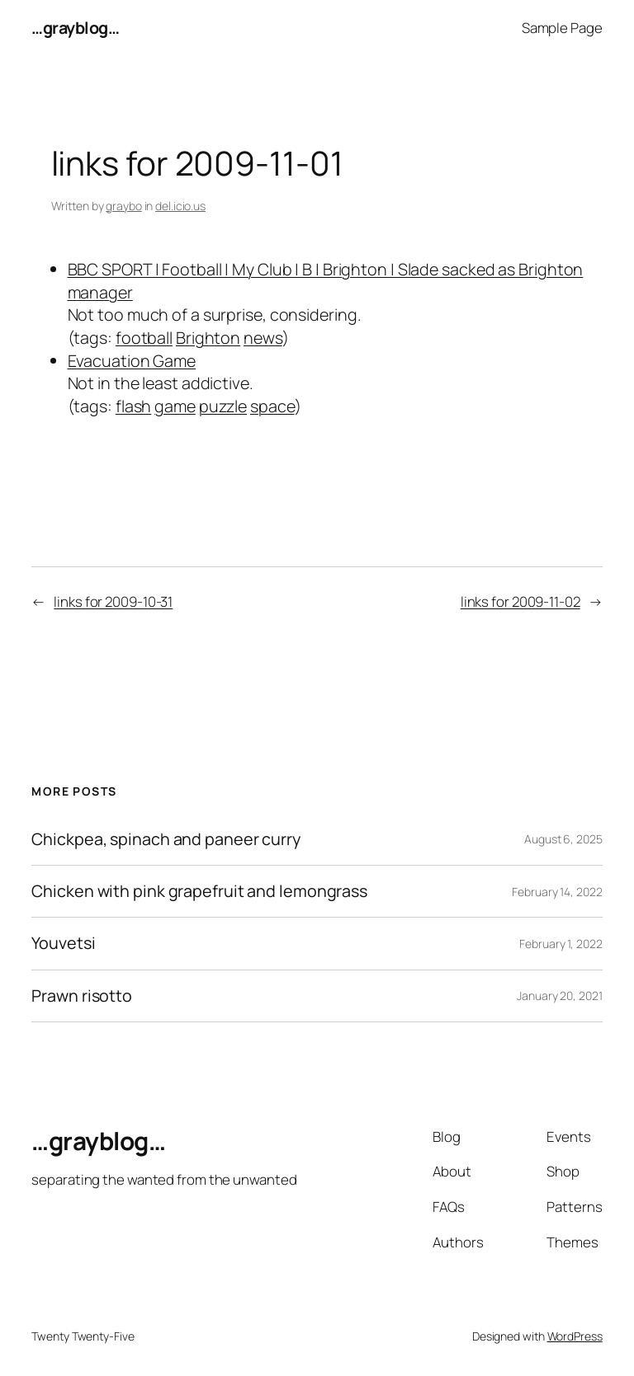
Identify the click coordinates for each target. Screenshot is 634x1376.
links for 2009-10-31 (113, 601)
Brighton (208, 337)
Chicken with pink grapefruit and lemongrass (199, 891)
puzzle (223, 406)
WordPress (575, 1336)
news (263, 337)
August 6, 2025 (563, 839)
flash (134, 406)
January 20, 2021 (559, 995)
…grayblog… (75, 27)
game (175, 406)
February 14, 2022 (557, 891)
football (144, 337)
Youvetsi (63, 943)
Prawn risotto (81, 996)
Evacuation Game (132, 361)
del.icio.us (180, 206)
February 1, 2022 (560, 943)
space (272, 406)
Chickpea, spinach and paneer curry (165, 839)
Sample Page (562, 27)
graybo (123, 206)
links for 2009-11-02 (520, 601)
